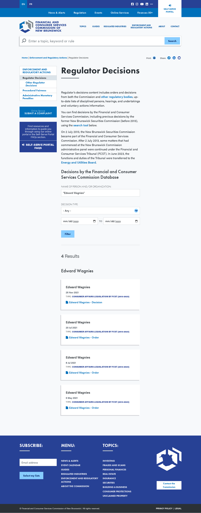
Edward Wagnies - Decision (85, 302)
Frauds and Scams (114, 465)
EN (23, 4)
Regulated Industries (115, 26)
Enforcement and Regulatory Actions (141, 26)
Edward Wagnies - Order (84, 337)
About (162, 26)
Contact (175, 26)
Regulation (80, 12)
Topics (83, 26)
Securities (109, 482)
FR (30, 4)
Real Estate (109, 474)
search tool (80, 125)
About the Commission (75, 486)
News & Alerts (56, 12)
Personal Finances (114, 469)
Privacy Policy (164, 508)
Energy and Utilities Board (78, 162)
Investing (109, 460)
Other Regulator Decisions (35, 84)
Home (25, 57)
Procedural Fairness (34, 90)
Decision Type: (69, 204)
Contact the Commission (169, 485)
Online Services (120, 12)
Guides (96, 26)
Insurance (109, 478)
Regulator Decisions (34, 77)
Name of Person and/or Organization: (86, 186)
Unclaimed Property (115, 495)
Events (98, 12)
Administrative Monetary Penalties (37, 97)
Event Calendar (70, 465)
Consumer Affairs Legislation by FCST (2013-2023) (100, 296)
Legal (178, 508)
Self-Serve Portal (170, 10)
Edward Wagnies (77, 271)
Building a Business (115, 487)
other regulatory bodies (117, 97)
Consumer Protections (117, 491)
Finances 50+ (145, 12)
